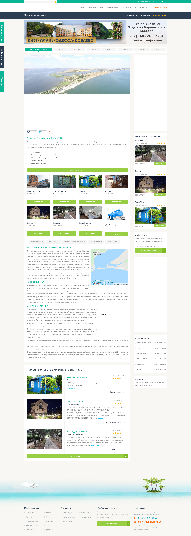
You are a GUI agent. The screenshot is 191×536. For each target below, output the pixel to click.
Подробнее (38, 202)
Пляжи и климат (37, 161)
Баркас (138, 171)
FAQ (46, 517)
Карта (109, 49)
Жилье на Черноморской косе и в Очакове (47, 158)
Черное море (112, 7)
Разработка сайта (32, 521)
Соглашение (49, 521)
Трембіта (139, 202)
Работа (125, 49)
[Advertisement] (77, 111)
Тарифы (29, 517)
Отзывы (77, 49)
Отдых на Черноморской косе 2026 (44, 155)
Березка (139, 140)
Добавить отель (32, 525)
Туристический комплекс (74, 242)
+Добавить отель (159, 7)
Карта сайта (48, 530)
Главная (80, 7)
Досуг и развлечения (38, 164)
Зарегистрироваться (144, 1)
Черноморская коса (38, 49)
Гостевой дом (37, 242)
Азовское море (129, 7)
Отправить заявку (148, 250)
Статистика (30, 530)
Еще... (158, 49)
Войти (155, 1)
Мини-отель (53, 242)
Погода (142, 49)
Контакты (163, 1)
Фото (94, 49)
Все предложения (77, 170)
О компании (30, 513)
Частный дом (96, 242)
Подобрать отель (95, 7)
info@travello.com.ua (149, 521)
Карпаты (144, 7)
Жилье (60, 49)
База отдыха (112, 242)
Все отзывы (75, 456)
